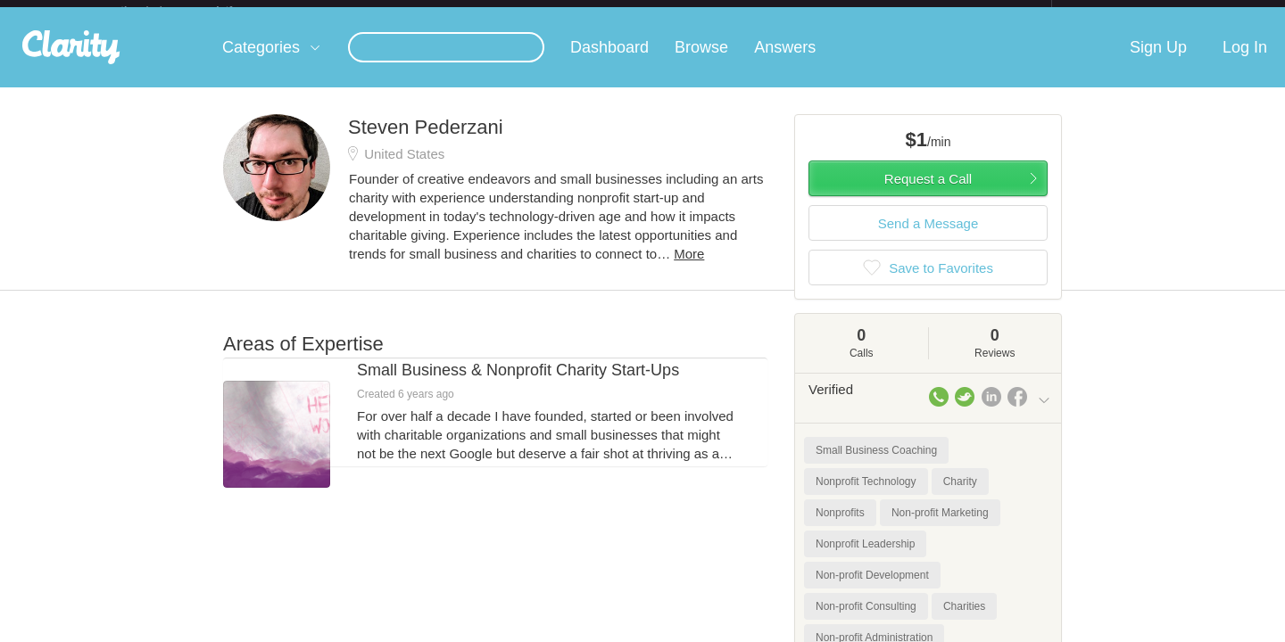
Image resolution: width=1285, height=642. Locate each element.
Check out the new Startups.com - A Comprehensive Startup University (857, 11)
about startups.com (1115, 11)
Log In (1245, 61)
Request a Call (928, 193)
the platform (195, 10)
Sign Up (1158, 61)
